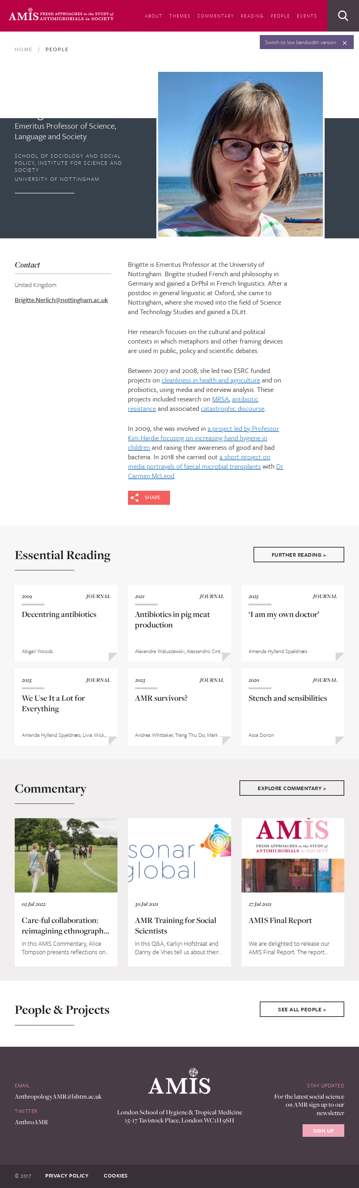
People (280, 15)
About (154, 15)
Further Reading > (299, 554)
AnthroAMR (31, 1122)
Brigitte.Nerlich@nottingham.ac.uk (52, 300)
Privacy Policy (66, 1175)
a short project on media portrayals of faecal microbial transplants (199, 461)
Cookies (116, 1175)
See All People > (302, 1009)
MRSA (220, 398)
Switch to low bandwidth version (300, 42)
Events (307, 15)
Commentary (215, 15)
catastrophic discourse (232, 408)
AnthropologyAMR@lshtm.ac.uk (58, 1096)
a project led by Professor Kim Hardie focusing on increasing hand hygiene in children (203, 437)
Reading (252, 15)
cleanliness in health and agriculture (211, 380)
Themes (180, 15)
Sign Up (323, 1130)
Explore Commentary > (292, 788)
